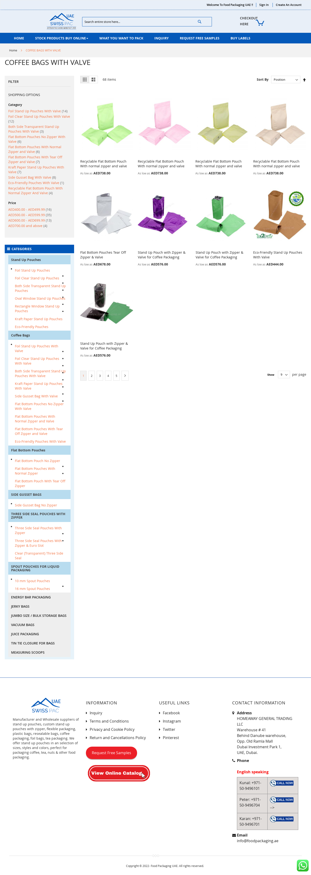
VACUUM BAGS (22, 625)
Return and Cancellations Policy (118, 737)
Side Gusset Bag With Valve (32, 177)
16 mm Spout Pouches (32, 588)
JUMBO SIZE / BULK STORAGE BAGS (39, 615)
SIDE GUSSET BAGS (26, 494)
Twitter (169, 729)
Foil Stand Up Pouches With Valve (37, 111)
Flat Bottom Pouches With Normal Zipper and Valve (34, 149)
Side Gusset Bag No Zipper (36, 505)
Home (13, 50)
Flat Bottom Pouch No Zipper (37, 461)
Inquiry (96, 712)
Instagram (172, 721)
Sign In (264, 5)
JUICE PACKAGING (25, 634)
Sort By (263, 79)
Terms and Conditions (109, 721)
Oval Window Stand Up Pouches (40, 298)
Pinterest (171, 737)
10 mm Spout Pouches (32, 581)
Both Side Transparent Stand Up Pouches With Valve (33, 129)
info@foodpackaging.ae (257, 840)
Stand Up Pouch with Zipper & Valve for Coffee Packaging (161, 254)
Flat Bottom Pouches (28, 450)
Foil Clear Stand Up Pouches (37, 278)
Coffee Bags (20, 335)
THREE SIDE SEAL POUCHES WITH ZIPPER (38, 516)
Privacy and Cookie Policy (112, 729)
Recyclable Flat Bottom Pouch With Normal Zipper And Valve (35, 190)
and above (27, 225)
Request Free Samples (111, 752)
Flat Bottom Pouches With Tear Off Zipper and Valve (35, 159)
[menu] (155, 38)
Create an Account (289, 5)
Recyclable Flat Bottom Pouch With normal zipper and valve (103, 163)
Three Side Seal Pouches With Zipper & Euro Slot (38, 543)
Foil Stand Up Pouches (32, 270)
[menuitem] (19, 38)
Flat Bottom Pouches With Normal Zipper (35, 470)
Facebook (171, 712)
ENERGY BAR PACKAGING (31, 597)
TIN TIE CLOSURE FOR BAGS (33, 643)
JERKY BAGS (20, 606)
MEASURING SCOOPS (28, 652)
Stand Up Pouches (26, 259)
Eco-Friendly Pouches (31, 326)
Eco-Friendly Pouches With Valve (36, 183)
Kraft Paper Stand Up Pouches (39, 319)
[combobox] (147, 21)
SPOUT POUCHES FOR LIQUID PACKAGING (35, 568)
